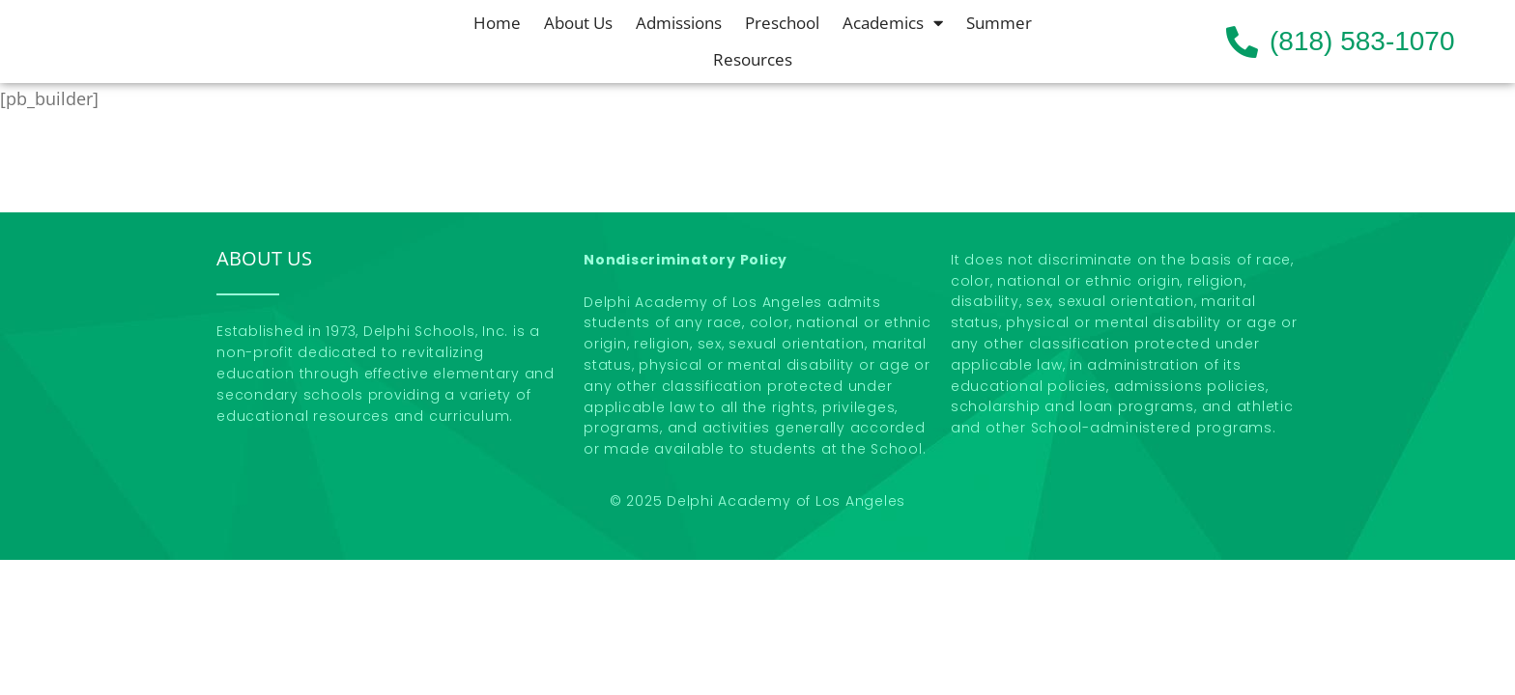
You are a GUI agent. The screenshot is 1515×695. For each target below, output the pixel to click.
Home (497, 23)
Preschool (782, 23)
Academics (893, 24)
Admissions (679, 23)
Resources (752, 59)
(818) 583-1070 (1362, 41)
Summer (999, 23)
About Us (578, 23)
